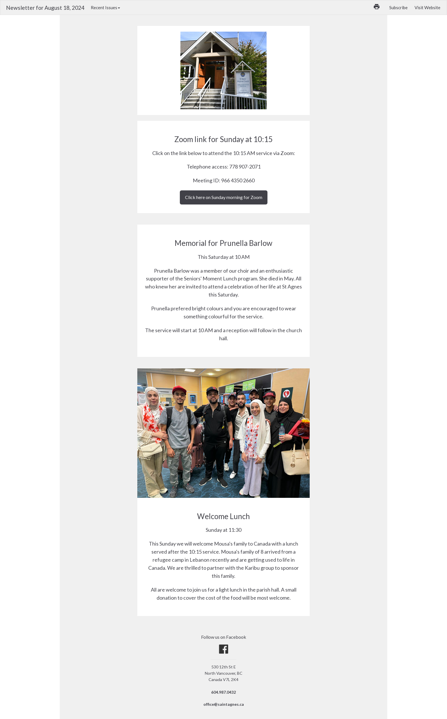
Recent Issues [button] (105, 7)
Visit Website (427, 7)
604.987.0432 (223, 692)
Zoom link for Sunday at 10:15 (223, 139)
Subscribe (398, 7)
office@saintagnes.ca (223, 704)
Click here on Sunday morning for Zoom (223, 197)
